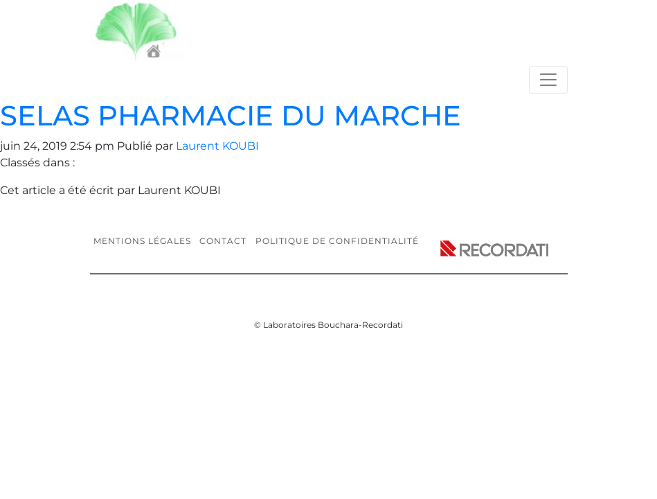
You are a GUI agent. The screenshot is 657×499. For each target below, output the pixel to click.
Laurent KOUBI (217, 145)
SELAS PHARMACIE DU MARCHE (230, 115)
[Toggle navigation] (548, 80)
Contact (222, 241)
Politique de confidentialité (337, 241)
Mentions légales (142, 241)
